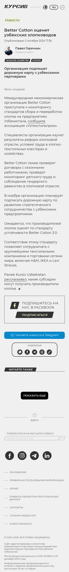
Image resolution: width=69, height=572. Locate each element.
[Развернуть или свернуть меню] (62, 7)
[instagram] (22, 455)
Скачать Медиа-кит (23, 515)
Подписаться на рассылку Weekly (30, 433)
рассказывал (15, 279)
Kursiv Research (21, 524)
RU (54, 7)
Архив (14, 488)
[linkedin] (47, 455)
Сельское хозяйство (17, 60)
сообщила (36, 121)
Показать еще (34, 395)
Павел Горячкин (27, 48)
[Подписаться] (62, 438)
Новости (12, 20)
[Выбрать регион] (45, 7)
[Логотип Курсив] (16, 6)
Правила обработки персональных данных (33, 498)
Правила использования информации (37, 480)
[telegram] (34, 455)
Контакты (16, 507)
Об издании (18, 472)
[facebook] (9, 455)
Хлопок (36, 60)
